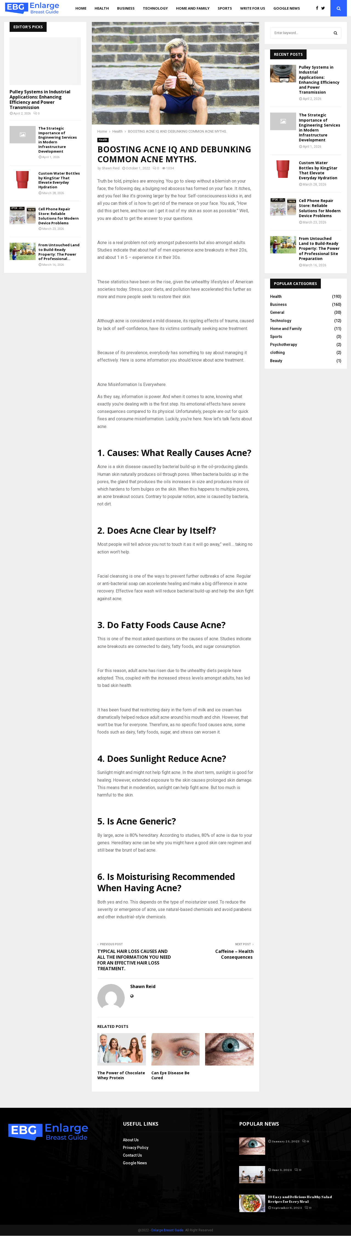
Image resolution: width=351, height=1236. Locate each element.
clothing (277, 352)
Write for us (252, 8)
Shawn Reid (111, 168)
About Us (131, 1140)
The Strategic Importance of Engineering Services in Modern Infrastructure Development (57, 140)
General (277, 312)
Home (80, 8)
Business (126, 8)
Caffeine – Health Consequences (234, 954)
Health (102, 8)
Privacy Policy (135, 1148)
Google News (286, 8)
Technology (155, 8)
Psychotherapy (283, 344)
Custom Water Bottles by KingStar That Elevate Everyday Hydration (59, 180)
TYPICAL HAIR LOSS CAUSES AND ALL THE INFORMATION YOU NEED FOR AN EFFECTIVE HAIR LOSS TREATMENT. (134, 960)
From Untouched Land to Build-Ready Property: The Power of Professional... (59, 251)
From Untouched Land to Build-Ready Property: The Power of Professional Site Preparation (319, 248)
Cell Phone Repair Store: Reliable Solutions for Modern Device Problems (58, 215)
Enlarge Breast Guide (167, 1230)
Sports (225, 8)
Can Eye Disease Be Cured (170, 1075)
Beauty (276, 361)
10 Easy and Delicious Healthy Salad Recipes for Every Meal (300, 1199)
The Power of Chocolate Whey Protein (121, 1075)
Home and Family (193, 8)
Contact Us (132, 1156)
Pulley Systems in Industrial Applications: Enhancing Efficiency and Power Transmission (40, 100)
